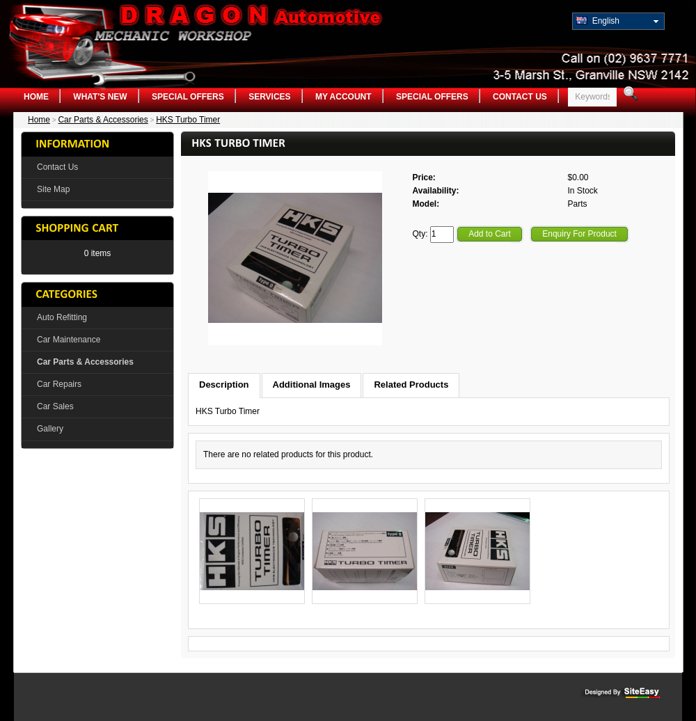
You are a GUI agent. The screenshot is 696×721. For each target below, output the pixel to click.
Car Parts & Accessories (103, 120)
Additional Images (312, 384)
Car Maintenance (68, 339)
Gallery (50, 429)
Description (224, 384)
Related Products (411, 384)
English (597, 21)
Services (269, 97)
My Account (343, 97)
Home (36, 97)
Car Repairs (59, 384)
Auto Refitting (62, 317)
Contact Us (520, 97)
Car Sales (55, 406)
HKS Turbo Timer (188, 120)
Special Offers (188, 97)
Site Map (53, 189)
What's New (100, 97)
